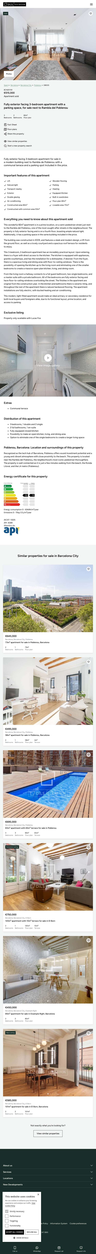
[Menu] (91, 4)
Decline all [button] (32, 1232)
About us (7, 1165)
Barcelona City (26, 85)
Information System (58, 1223)
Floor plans (10, 129)
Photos (9, 74)
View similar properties (15, 141)
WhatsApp (37, 1249)
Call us (15, 1249)
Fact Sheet (10, 124)
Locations (8, 1178)
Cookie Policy (42, 1223)
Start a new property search (18, 145)
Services (7, 1172)
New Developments (13, 1184)
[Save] (91, 13)
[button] (22, 1237)
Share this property (14, 134)
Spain (6, 85)
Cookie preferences (78, 1223)
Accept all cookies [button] (14, 1232)
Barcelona (14, 85)
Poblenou (37, 85)
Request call (59, 1249)
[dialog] (22, 1217)
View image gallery (48, 360)
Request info (81, 1249)
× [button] (38, 1195)
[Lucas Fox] (14, 4)
